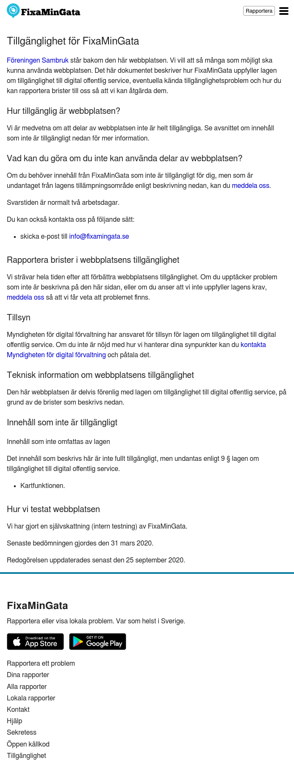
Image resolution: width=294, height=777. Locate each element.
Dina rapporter (28, 675)
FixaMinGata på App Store (35, 641)
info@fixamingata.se (99, 236)
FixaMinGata (44, 10)
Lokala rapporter (31, 698)
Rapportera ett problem (41, 663)
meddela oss (250, 185)
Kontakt (18, 709)
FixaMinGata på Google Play (97, 641)
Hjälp (14, 721)
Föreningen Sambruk (38, 60)
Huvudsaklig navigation (284, 11)
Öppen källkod (28, 744)
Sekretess (21, 732)
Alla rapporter (27, 686)
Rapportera (259, 11)
